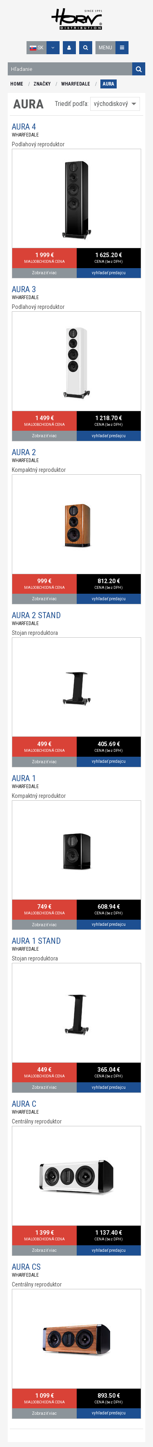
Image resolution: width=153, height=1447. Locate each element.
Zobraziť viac (44, 273)
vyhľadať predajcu (109, 273)
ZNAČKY (42, 84)
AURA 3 (24, 289)
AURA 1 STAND (36, 941)
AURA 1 (24, 778)
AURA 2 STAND (36, 615)
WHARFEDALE (75, 84)
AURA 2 (24, 452)
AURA (108, 84)
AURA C (24, 1104)
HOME (16, 84)
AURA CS (26, 1267)
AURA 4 (24, 127)
